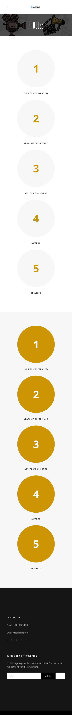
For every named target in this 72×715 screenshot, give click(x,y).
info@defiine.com (20, 632)
